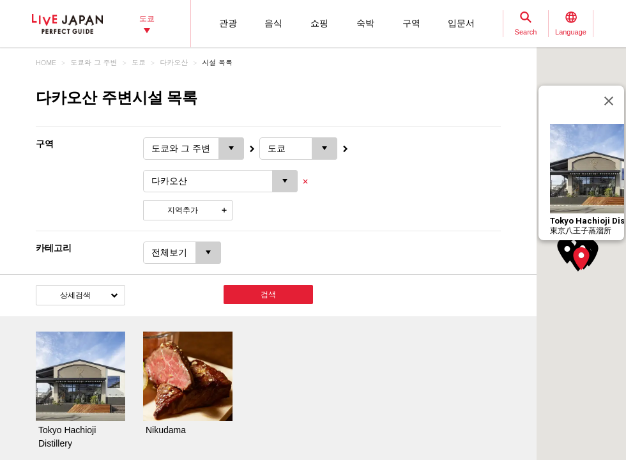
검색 (268, 294)
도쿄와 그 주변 (93, 62)
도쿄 (139, 62)
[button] (581, 258)
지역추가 (182, 210)
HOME (46, 62)
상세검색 (75, 295)
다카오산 (174, 62)
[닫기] (608, 101)
